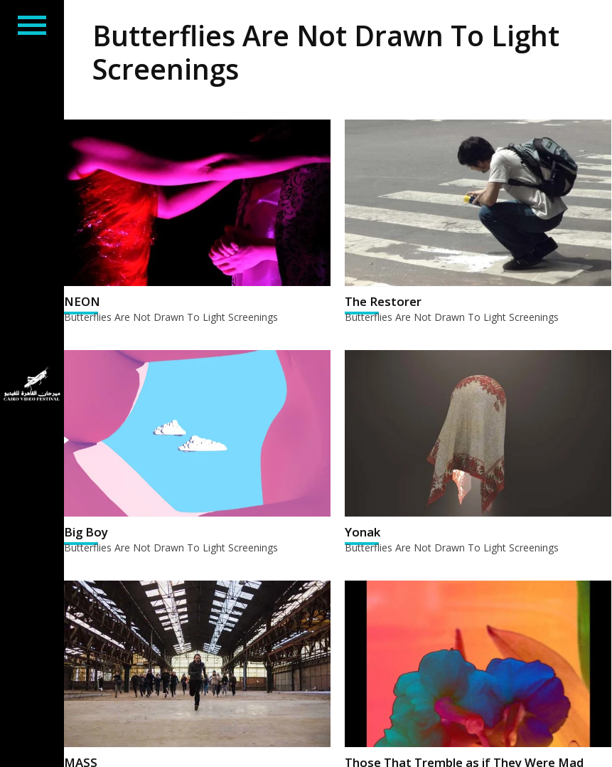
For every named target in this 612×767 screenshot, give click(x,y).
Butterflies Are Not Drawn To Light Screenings (171, 317)
